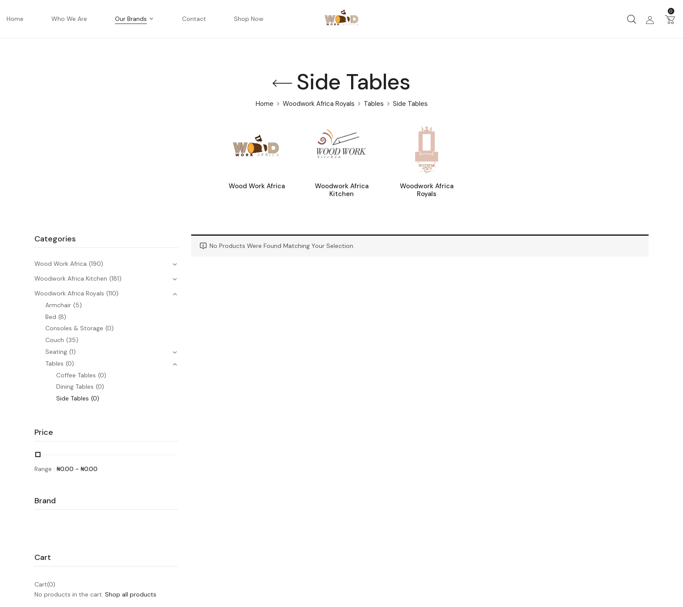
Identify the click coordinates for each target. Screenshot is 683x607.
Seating (56, 352)
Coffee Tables (76, 375)
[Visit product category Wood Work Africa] (257, 150)
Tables (374, 103)
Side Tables (72, 398)
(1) (72, 352)
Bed (50, 317)
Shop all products (130, 594)
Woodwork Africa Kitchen (342, 190)
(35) (72, 340)
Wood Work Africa (257, 186)
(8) (62, 317)
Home (265, 103)
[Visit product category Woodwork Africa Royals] (427, 150)
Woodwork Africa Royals (319, 103)
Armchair (58, 305)
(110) (112, 293)
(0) (109, 328)
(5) (77, 305)
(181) (115, 278)
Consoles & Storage (74, 328)
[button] (669, 19)
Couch (54, 340)
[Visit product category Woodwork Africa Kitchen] (342, 150)
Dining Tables (75, 386)
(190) (96, 264)
